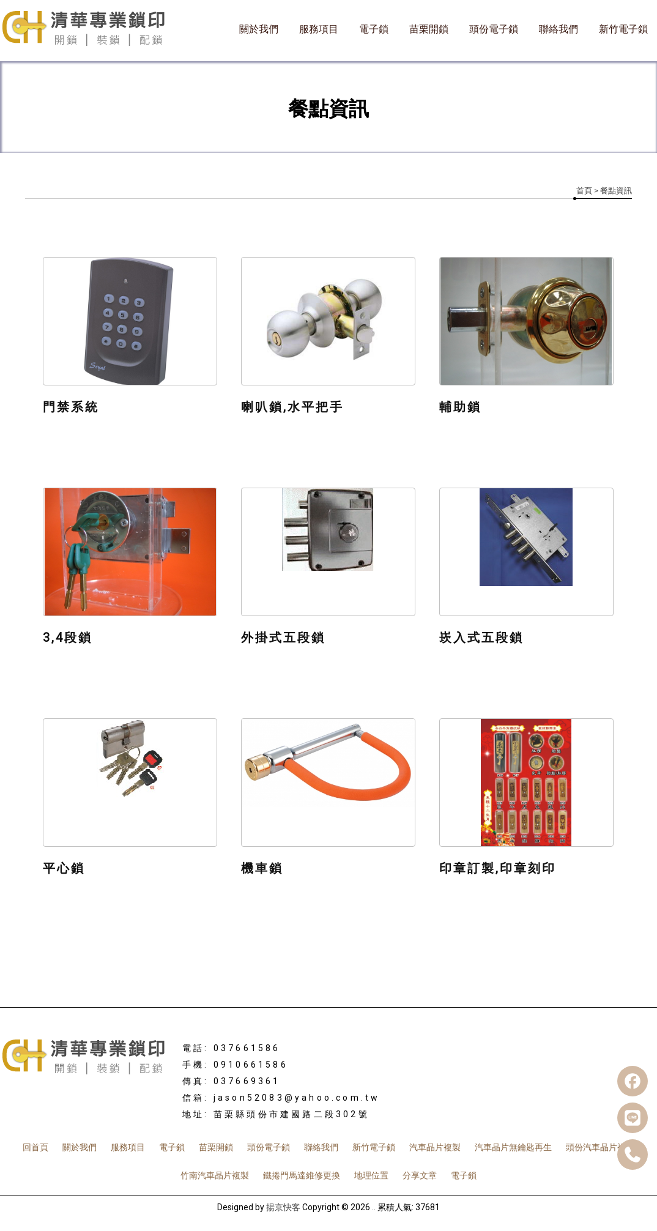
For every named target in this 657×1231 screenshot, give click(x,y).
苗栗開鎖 (428, 29)
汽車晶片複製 (435, 1147)
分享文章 (420, 1175)
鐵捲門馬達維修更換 (301, 1175)
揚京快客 (283, 1207)
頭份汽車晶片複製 (600, 1147)
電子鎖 (373, 29)
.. (374, 1207)
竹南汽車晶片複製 (214, 1175)
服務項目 (318, 29)
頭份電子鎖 (493, 29)
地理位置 (371, 1175)
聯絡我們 (558, 29)
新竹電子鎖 (623, 29)
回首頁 (35, 1147)
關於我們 (258, 29)
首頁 (584, 190)
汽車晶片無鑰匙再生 (513, 1147)
